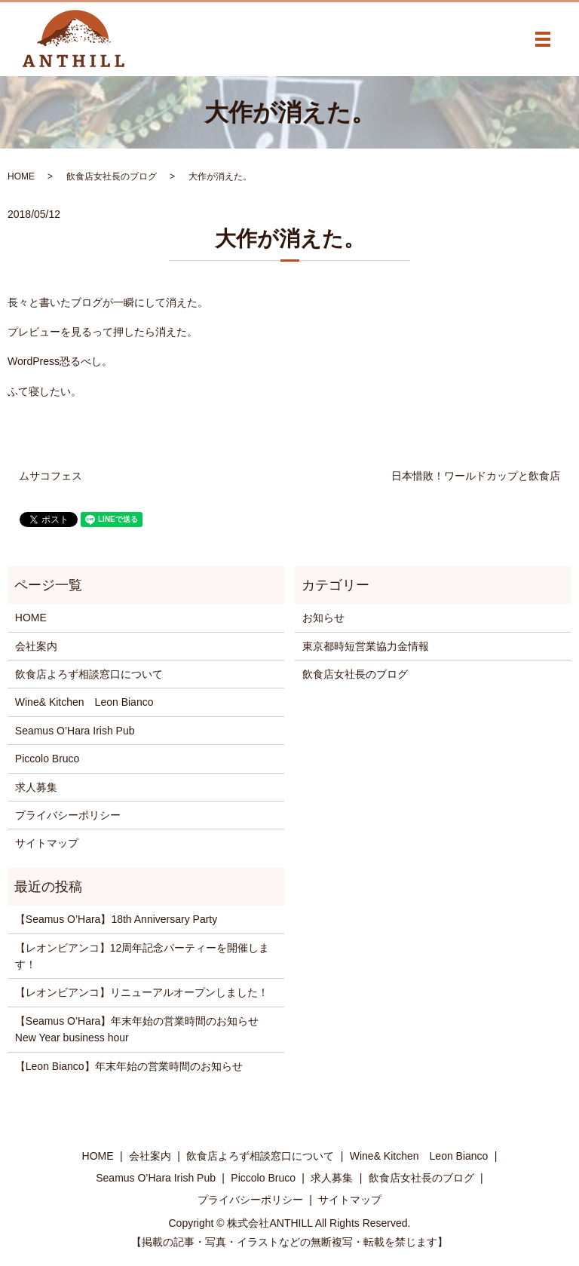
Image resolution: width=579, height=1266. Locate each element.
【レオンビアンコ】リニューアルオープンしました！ (141, 992)
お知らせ (323, 618)
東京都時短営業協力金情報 (365, 646)
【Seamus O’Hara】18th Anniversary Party (116, 919)
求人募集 (36, 787)
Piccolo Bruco (47, 759)
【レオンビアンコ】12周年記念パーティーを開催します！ (142, 956)
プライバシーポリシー (68, 815)
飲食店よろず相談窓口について (89, 674)
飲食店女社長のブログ (111, 176)
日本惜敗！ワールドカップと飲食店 (475, 476)
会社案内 (36, 646)
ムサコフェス (50, 476)
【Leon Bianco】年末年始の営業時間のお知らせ (129, 1066)
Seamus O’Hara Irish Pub (75, 731)
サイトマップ (46, 843)
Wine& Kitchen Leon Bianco (84, 702)
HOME (21, 176)
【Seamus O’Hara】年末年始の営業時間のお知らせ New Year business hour (142, 1029)
